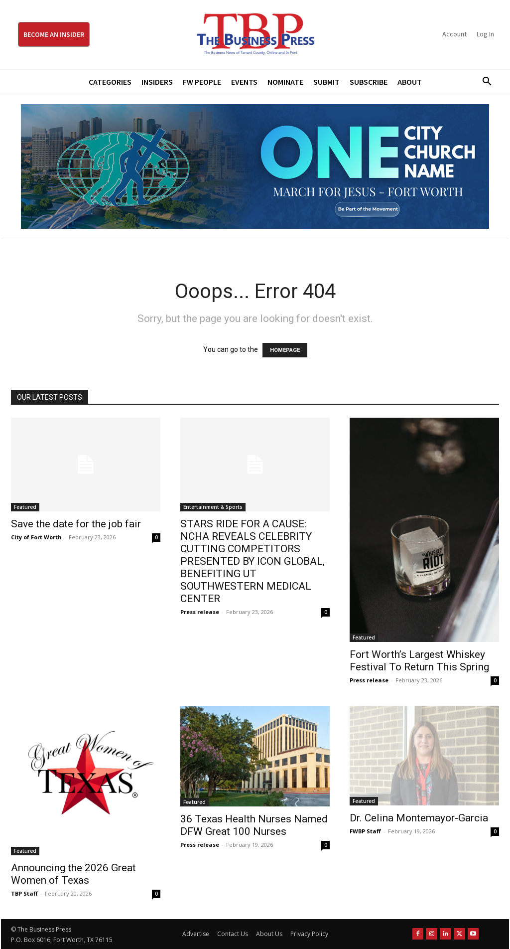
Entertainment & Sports (213, 506)
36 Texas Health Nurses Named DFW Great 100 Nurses (254, 825)
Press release (199, 612)
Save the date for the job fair (76, 524)
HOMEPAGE (285, 350)
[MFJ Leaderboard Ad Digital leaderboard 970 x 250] (255, 166)
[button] (483, 82)
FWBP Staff (365, 831)
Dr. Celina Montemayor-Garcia (419, 818)
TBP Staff (24, 893)
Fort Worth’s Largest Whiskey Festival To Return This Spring (419, 660)
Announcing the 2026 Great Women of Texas (73, 874)
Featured (25, 506)
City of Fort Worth (36, 537)
